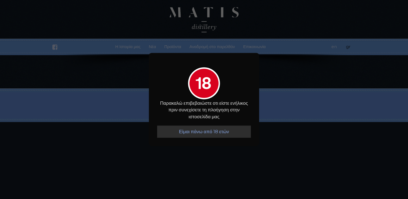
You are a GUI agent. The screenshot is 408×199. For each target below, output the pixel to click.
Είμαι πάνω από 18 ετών (204, 131)
